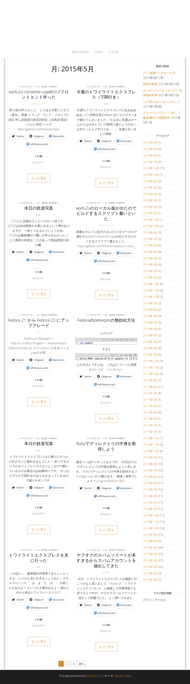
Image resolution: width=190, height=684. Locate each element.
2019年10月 (151, 226)
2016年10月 (151, 451)
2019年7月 (150, 239)
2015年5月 (150, 560)
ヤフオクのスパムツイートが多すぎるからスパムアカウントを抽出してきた (106, 560)
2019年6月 (150, 245)
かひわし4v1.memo (95, 23)
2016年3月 (150, 496)
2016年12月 (151, 438)
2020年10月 (151, 175)
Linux (38, 332)
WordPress (93, 676)
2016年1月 (150, 509)
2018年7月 (150, 316)
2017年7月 (150, 393)
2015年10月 (151, 528)
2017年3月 (150, 419)
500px (98, 52)
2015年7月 (150, 547)
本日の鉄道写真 (38, 208)
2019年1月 (150, 277)
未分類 (105, 572)
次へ (82, 664)
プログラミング (38, 103)
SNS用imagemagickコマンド (161, 102)
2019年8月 (150, 232)
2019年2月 (150, 271)
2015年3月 (150, 573)
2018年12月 (151, 284)
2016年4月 (150, 490)
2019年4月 (150, 258)
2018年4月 (150, 335)
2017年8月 (150, 387)
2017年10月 (151, 374)
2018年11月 (151, 290)
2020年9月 (150, 181)
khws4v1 (53, 86)
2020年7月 (150, 187)
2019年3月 (150, 265)
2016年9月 (150, 457)
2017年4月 (150, 412)
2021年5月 (150, 149)
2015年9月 (150, 535)
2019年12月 (151, 220)
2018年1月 (150, 355)
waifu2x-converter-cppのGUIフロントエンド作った (39, 94)
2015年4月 (150, 567)
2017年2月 (150, 425)
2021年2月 (150, 155)
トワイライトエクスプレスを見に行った (38, 557)
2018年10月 (151, 297)
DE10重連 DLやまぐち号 (159, 73)
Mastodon (80, 52)
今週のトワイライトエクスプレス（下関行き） (106, 94)
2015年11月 (151, 522)
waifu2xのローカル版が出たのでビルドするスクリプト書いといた (106, 213)
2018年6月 (150, 323)
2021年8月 (150, 142)
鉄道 (106, 103)
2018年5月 (150, 329)
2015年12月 (151, 515)
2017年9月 (150, 380)
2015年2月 (150, 580)
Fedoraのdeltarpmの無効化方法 (106, 320)
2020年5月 (150, 200)
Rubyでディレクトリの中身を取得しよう (106, 446)
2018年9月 (150, 303)
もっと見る (38, 178)
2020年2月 (150, 213)
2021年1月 (150, 162)
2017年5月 (150, 406)
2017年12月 (151, 361)
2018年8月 (150, 310)
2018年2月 (150, 348)
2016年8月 (150, 464)
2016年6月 (150, 477)
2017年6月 (150, 400)
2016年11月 (151, 445)
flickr (113, 52)
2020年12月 (151, 168)
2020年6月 (150, 194)
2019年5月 (150, 252)
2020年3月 (150, 207)
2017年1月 (150, 432)
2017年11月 (151, 368)
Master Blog (122, 676)
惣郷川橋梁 (150, 84)
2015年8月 (150, 541)
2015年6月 (150, 554)
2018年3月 (150, 342)
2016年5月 (150, 483)
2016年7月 (150, 470)
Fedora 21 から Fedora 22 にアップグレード (38, 322)
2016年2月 (150, 502)
